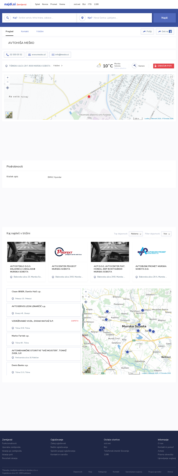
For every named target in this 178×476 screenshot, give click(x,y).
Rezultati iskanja (9, 458)
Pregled (9, 31)
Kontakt (116, 472)
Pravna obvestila (165, 454)
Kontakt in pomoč (166, 447)
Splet (37, 4)
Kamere (142, 66)
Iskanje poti (7, 454)
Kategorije (102, 472)
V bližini (39, 31)
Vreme (62, 4)
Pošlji (149, 31)
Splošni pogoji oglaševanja (63, 451)
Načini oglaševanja (59, 447)
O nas (160, 443)
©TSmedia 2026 (167, 118)
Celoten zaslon (171, 77)
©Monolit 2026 (156, 118)
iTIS (90, 4)
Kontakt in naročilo (59, 454)
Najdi (164, 18)
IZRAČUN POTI (165, 66)
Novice (45, 4)
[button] (7, 88)
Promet (53, 4)
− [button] (8, 82)
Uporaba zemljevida (11, 447)
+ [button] (8, 78)
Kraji (90, 472)
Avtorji (161, 451)
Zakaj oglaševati (58, 443)
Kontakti (24, 31)
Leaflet (147, 118)
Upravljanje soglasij (167, 458)
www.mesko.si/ (39, 54)
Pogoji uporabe (154, 472)
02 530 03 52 (16, 54)
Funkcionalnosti (9, 443)
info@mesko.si (62, 54)
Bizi (84, 4)
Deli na (167, 31)
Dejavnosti (77, 472)
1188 (96, 4)
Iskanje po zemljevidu (12, 451)
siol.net (77, 4)
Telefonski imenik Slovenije (116, 451)
